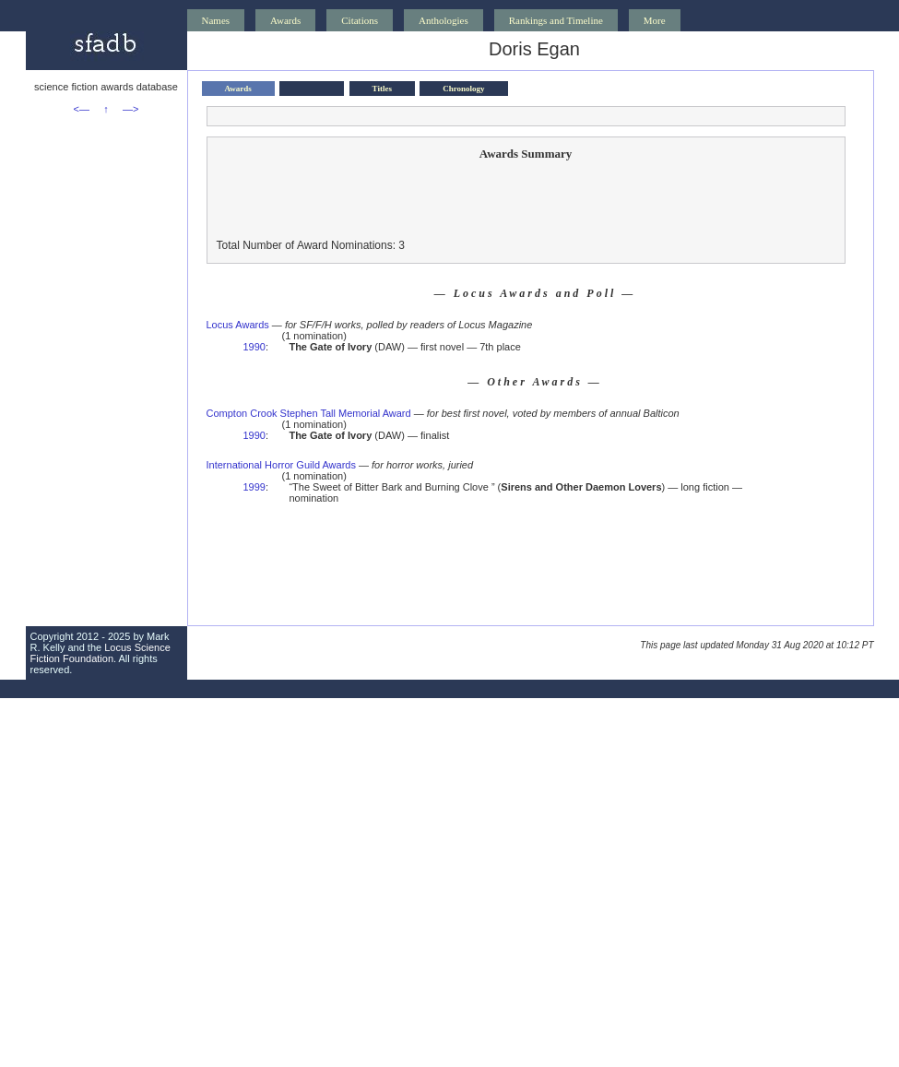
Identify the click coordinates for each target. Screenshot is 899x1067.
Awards (285, 20)
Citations (359, 20)
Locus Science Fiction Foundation (100, 653)
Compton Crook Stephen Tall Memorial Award (309, 413)
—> (130, 108)
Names (216, 20)
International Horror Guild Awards (281, 464)
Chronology (463, 88)
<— (81, 108)
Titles (382, 88)
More (655, 20)
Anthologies (443, 20)
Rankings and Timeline (556, 20)
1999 (254, 486)
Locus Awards (238, 324)
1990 (254, 346)
